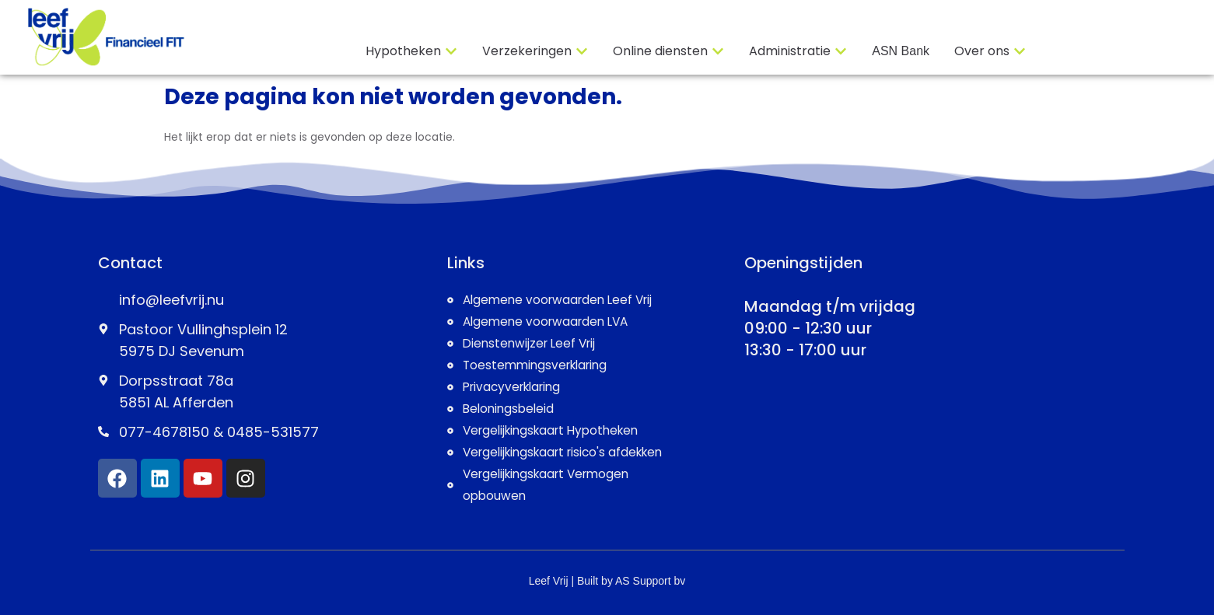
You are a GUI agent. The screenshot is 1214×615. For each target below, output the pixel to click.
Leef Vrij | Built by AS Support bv (607, 581)
